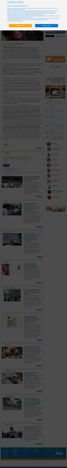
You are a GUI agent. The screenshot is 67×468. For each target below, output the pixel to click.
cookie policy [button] (22, 9)
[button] (15, 2)
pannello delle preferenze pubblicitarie (15, 21)
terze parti (25, 10)
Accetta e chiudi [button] (46, 25)
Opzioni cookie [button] (20, 25)
